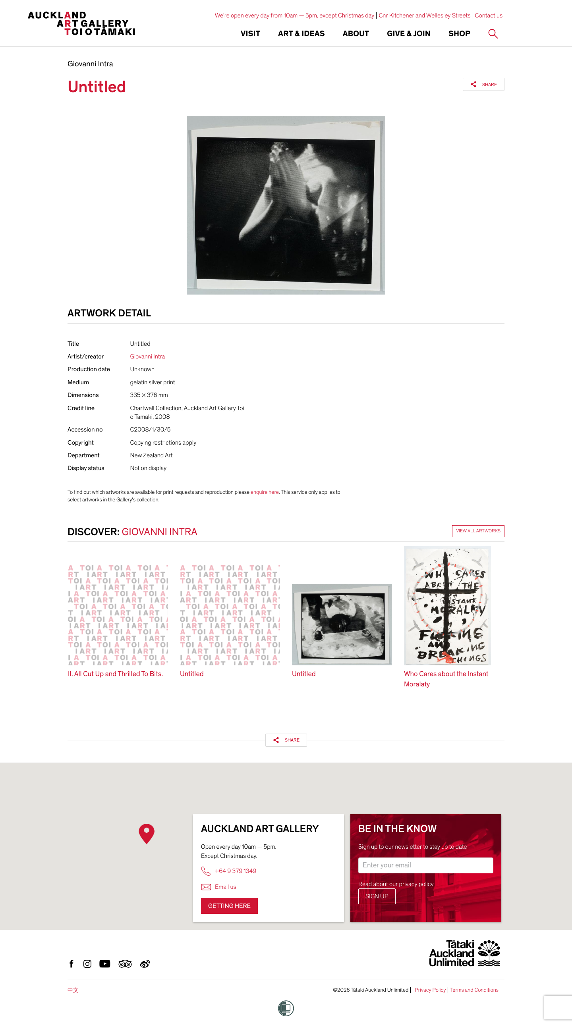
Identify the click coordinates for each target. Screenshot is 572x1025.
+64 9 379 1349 (228, 871)
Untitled (192, 674)
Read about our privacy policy (396, 884)
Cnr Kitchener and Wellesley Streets (424, 15)
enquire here (265, 492)
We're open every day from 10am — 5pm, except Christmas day (295, 15)
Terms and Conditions (474, 990)
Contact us (489, 15)
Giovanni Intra (90, 64)
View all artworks (478, 531)
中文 (73, 990)
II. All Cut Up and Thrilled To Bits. (115, 674)
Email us (218, 887)
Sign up (376, 896)
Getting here (229, 906)
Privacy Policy (430, 990)
